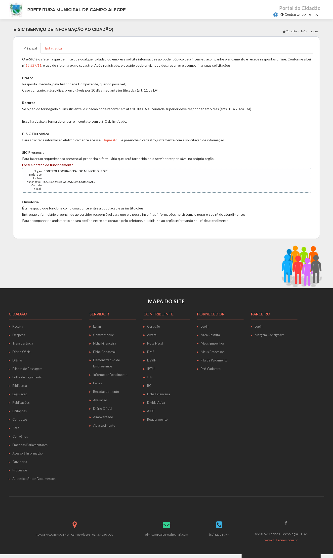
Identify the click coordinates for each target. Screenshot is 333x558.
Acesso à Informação (27, 453)
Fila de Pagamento (214, 360)
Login (97, 326)
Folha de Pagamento (27, 377)
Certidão (153, 326)
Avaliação (100, 400)
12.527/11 (34, 65)
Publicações (21, 403)
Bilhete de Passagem (27, 369)
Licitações (19, 411)
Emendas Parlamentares (29, 445)
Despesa (18, 335)
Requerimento (157, 419)
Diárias (17, 360)
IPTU (151, 369)
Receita (17, 326)
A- (317, 14)
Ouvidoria (19, 462)
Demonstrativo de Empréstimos (106, 363)
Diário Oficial (21, 352)
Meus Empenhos (213, 343)
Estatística (53, 48)
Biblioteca (19, 386)
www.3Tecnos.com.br (281, 540)
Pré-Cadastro (211, 369)
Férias (97, 383)
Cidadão (290, 31)
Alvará (152, 335)
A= (304, 14)
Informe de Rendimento (110, 375)
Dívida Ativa (156, 403)
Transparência (22, 343)
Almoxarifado (103, 417)
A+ (311, 14)
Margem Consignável (270, 335)
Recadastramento (106, 392)
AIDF (151, 411)
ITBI (150, 377)
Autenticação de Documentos (33, 479)
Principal (30, 48)
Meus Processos (212, 352)
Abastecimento (104, 425)
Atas (15, 428)
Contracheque (103, 335)
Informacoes (309, 31)
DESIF (151, 360)
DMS (150, 352)
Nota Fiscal (155, 343)
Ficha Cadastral (104, 352)
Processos (19, 470)
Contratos (19, 419)
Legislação (19, 394)
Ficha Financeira (104, 343)
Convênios (20, 436)
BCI (149, 386)
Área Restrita (210, 335)
